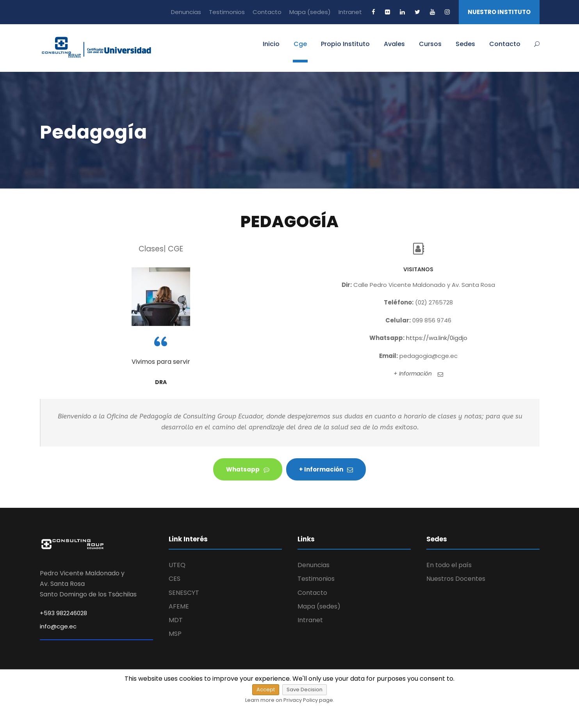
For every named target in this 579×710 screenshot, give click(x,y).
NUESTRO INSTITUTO (499, 12)
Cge (300, 43)
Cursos (430, 43)
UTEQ (177, 565)
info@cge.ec (58, 626)
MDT (176, 620)
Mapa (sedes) (310, 12)
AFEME (179, 606)
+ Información (418, 373)
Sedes (465, 43)
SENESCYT (184, 592)
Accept (266, 689)
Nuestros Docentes (455, 578)
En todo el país (449, 565)
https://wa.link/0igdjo (436, 338)
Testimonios (227, 12)
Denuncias (186, 12)
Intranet (350, 12)
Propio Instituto (345, 43)
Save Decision (304, 689)
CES (174, 578)
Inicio (271, 43)
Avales (394, 43)
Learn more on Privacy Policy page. (289, 700)
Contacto (267, 12)
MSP (175, 633)
